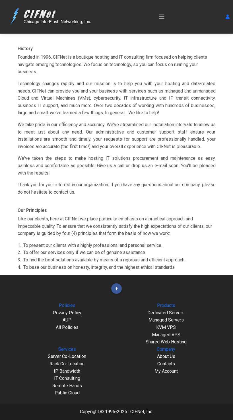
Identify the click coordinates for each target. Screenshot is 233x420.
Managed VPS (166, 334)
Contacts (166, 363)
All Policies (67, 327)
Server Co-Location (67, 356)
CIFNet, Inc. (141, 411)
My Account (166, 371)
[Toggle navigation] (162, 17)
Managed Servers (166, 320)
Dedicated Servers (166, 312)
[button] (228, 17)
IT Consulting (67, 378)
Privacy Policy (67, 312)
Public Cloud (67, 393)
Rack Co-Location (67, 363)
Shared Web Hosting (166, 342)
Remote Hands (67, 385)
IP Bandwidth (67, 371)
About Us (166, 356)
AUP (67, 320)
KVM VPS (166, 327)
